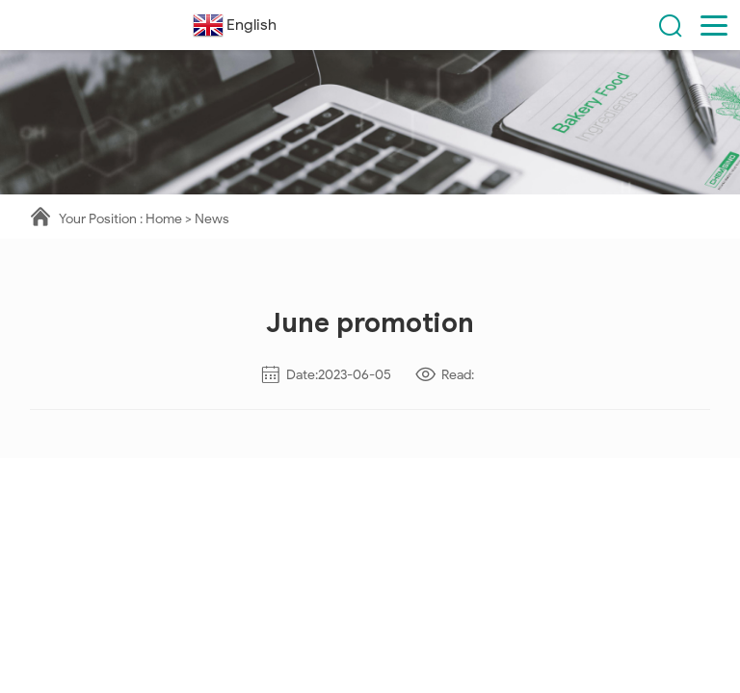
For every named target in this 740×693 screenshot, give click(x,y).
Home (163, 219)
